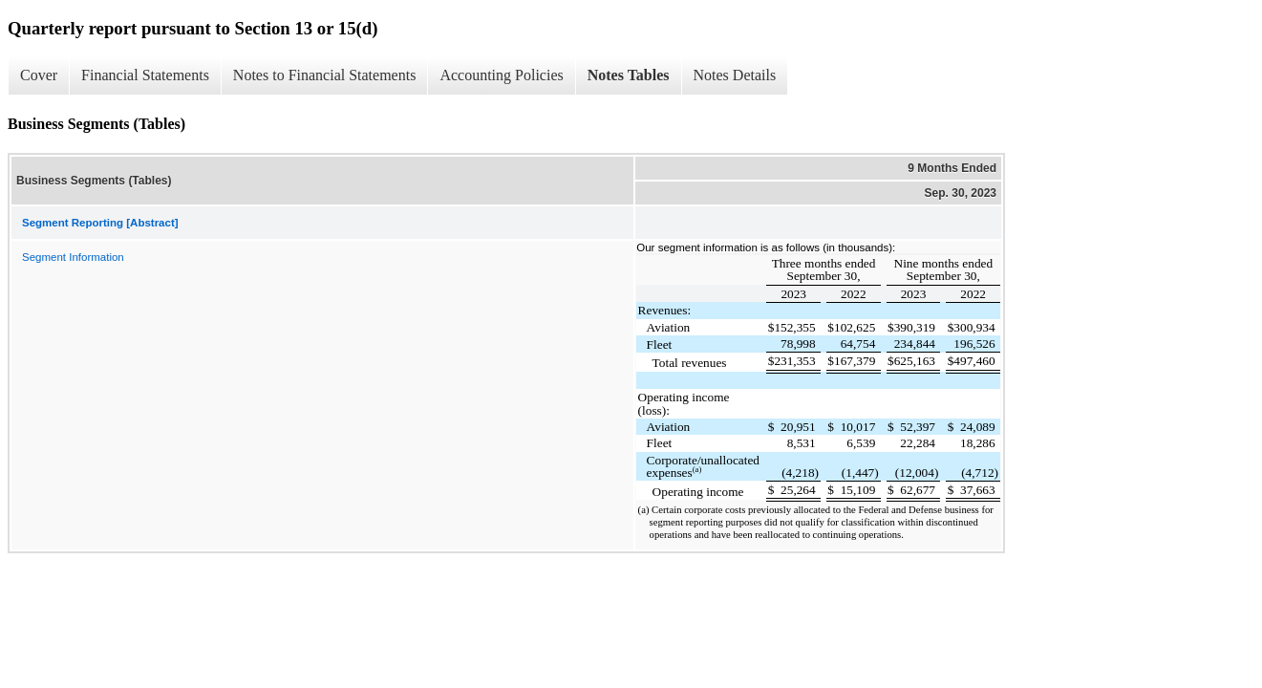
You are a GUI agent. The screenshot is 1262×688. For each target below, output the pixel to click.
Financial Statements (145, 75)
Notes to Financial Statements (325, 75)
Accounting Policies (501, 75)
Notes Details (735, 75)
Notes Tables (629, 75)
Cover (38, 75)
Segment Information (73, 257)
